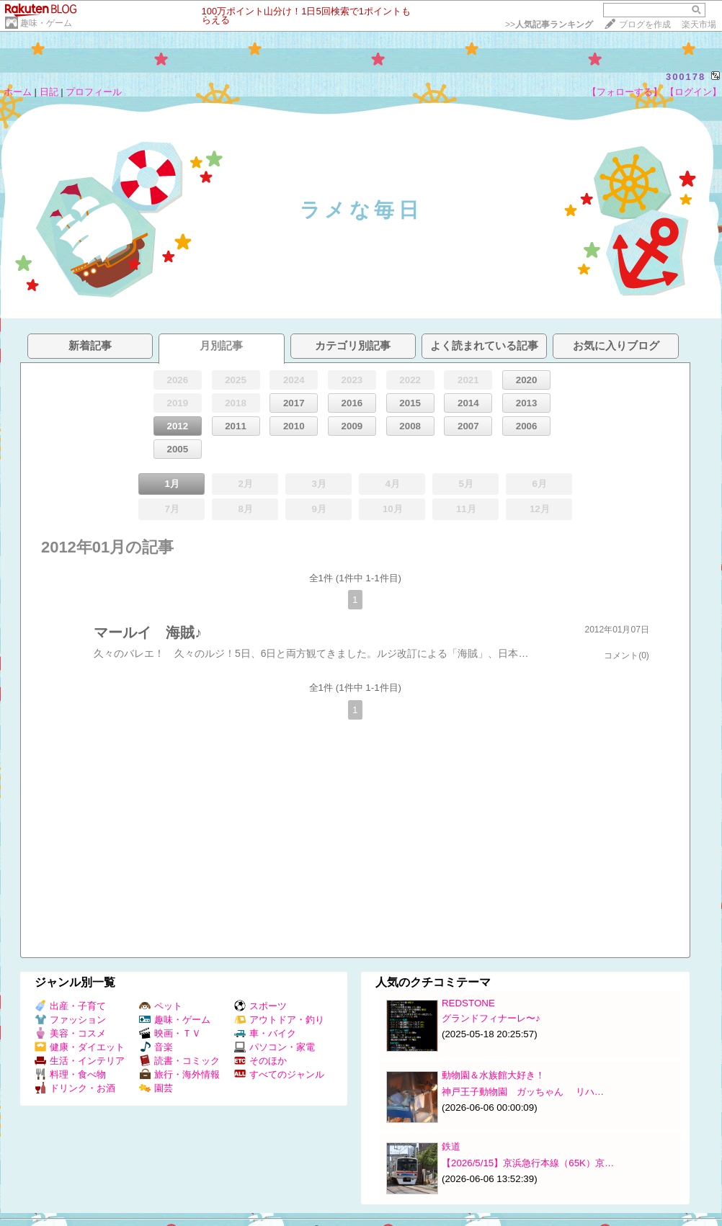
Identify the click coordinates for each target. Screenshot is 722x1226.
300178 (685, 76)
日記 (49, 91)
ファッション (70, 1019)
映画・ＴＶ (170, 1033)
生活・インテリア (80, 1060)
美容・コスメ (70, 1033)
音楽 (156, 1047)
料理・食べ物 (70, 1074)
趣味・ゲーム (46, 23)
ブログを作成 (645, 24)
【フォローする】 (624, 91)
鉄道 (451, 1146)
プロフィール (94, 91)
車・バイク (265, 1033)
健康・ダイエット (80, 1047)
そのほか (260, 1060)
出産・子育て (70, 1006)
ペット (160, 1006)
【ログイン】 (693, 91)
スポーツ (260, 1006)
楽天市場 (699, 24)
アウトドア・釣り (279, 1019)
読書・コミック (179, 1060)
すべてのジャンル (279, 1074)
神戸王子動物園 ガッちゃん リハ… (523, 1091)
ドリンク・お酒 (75, 1088)
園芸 (156, 1088)
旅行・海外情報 (179, 1074)
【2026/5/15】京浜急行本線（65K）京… (528, 1163)
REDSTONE (468, 1003)
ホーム (18, 91)
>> (549, 24)
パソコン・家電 (274, 1047)
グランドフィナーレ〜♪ (491, 1018)
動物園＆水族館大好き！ (493, 1075)
